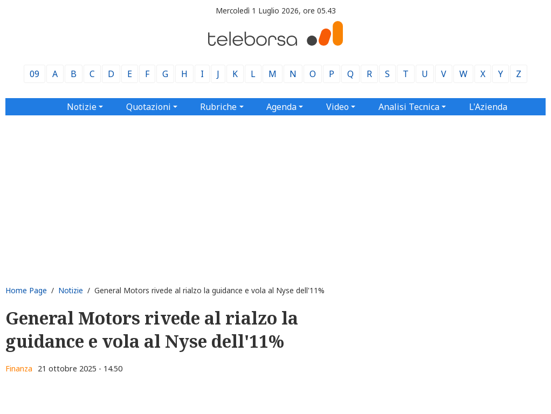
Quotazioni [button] (148, 107)
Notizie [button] (82, 107)
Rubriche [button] (218, 107)
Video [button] (337, 107)
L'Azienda (488, 107)
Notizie (70, 290)
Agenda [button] (281, 107)
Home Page (26, 290)
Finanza (18, 368)
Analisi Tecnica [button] (408, 107)
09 (34, 74)
